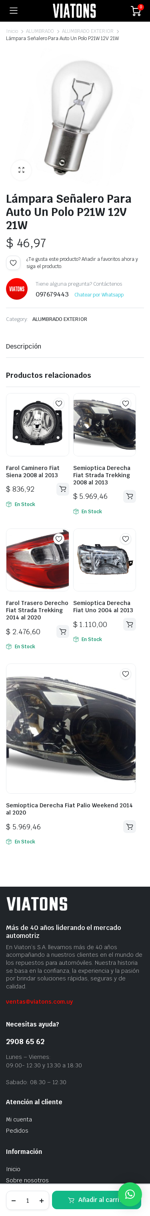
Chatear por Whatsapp (99, 295)
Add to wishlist (13, 263)
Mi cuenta (19, 1119)
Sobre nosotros (27, 1180)
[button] (21, 170)
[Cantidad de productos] (27, 1200)
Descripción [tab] (23, 346)
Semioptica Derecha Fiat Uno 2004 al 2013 (103, 606)
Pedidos (17, 1130)
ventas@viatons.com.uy (39, 1001)
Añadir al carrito (102, 1200)
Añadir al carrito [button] (62, 489)
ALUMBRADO (40, 31)
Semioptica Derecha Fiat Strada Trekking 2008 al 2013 (101, 475)
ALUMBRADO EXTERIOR (88, 31)
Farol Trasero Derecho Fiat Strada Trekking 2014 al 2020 (37, 610)
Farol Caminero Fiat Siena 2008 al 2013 (33, 471)
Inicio (12, 31)
